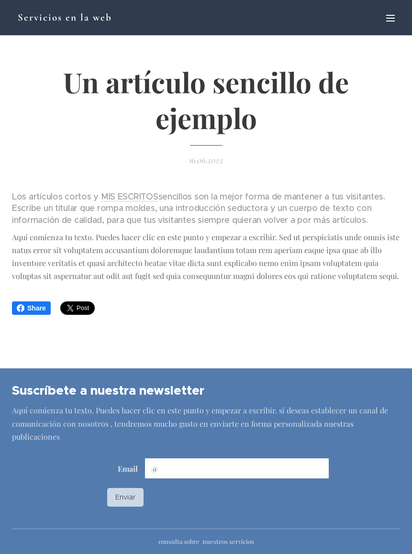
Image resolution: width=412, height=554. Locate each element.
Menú (390, 18)
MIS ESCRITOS (129, 196)
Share (31, 308)
